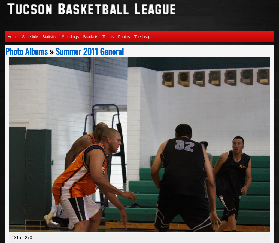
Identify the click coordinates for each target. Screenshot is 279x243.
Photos (124, 37)
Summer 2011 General (90, 51)
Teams (108, 37)
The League (144, 37)
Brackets (90, 37)
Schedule (30, 37)
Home (13, 37)
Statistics (49, 37)
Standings (70, 37)
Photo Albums (26, 51)
